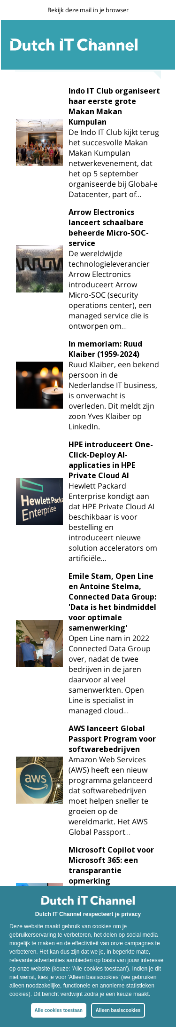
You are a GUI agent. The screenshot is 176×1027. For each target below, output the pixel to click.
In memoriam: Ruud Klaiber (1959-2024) (105, 349)
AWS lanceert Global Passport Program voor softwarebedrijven (112, 738)
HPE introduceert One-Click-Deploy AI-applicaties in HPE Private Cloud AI (111, 460)
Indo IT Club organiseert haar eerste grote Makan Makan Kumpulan (114, 106)
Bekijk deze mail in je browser (88, 10)
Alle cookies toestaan (59, 1010)
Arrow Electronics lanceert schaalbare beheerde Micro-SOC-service (109, 227)
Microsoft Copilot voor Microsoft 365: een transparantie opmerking (111, 865)
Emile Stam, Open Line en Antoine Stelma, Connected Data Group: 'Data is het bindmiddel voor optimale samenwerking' (112, 602)
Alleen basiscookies (118, 1010)
